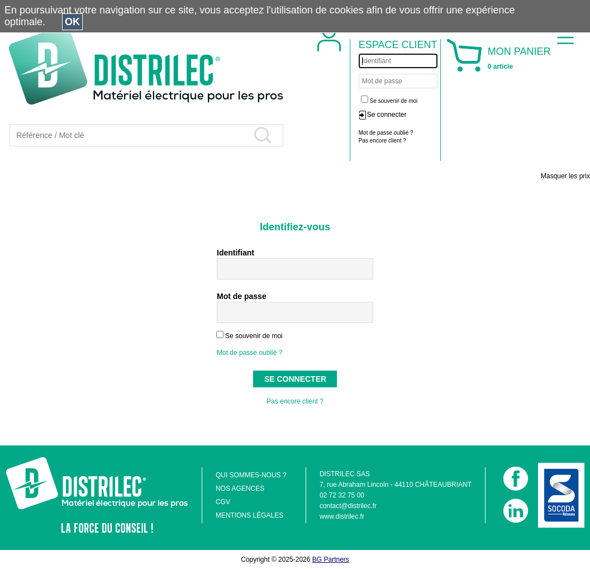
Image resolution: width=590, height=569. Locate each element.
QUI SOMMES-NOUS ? (251, 475)
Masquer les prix (565, 176)
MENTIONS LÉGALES (249, 515)
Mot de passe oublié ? (249, 353)
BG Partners (330, 559)
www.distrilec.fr (342, 516)
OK (72, 21)
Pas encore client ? (295, 401)
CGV (223, 502)
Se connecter (387, 114)
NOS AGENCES (240, 488)
